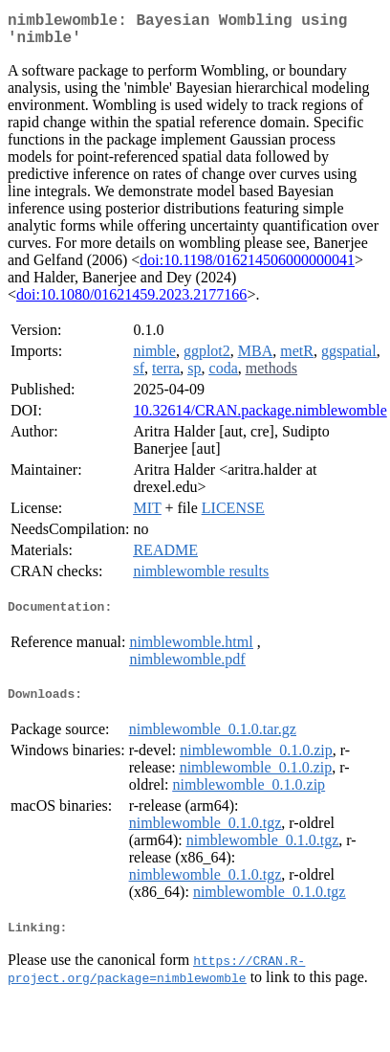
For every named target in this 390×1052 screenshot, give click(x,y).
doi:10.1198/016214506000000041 (247, 267)
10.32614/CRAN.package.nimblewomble (259, 418)
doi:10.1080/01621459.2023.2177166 (131, 302)
